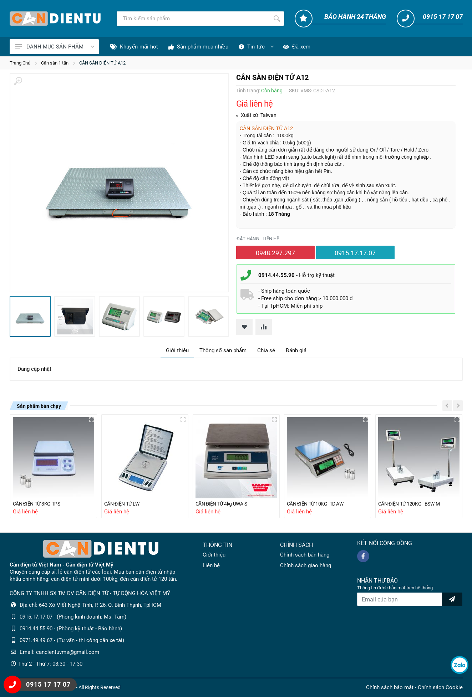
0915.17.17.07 (355, 253)
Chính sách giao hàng (305, 565)
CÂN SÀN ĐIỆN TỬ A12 (102, 63)
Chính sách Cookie (440, 687)
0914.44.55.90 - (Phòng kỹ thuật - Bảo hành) (71, 628)
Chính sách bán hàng (304, 555)
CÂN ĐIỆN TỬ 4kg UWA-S (224, 504)
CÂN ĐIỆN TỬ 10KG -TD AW (318, 504)
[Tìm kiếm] (193, 18)
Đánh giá (296, 350)
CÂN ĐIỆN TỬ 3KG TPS (39, 504)
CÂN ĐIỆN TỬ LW (123, 504)
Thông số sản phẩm (223, 350)
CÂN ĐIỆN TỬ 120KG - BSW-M (411, 504)
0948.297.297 (275, 253)
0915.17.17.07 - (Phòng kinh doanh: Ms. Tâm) (73, 617)
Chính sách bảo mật (389, 687)
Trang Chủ (20, 63)
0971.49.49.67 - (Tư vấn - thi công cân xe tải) (72, 640)
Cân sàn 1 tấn (54, 63)
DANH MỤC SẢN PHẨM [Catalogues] (54, 46)
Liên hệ (211, 565)
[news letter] (452, 599)
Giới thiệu (177, 350)
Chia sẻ (266, 350)
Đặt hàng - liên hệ (258, 238)
